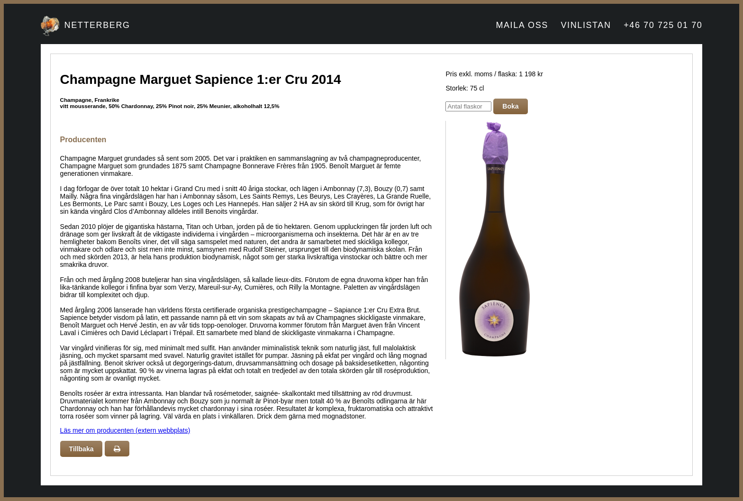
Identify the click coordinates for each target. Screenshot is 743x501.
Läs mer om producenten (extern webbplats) (125, 430)
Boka (510, 106)
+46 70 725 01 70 (663, 25)
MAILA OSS (522, 25)
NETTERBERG (97, 25)
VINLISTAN (586, 25)
